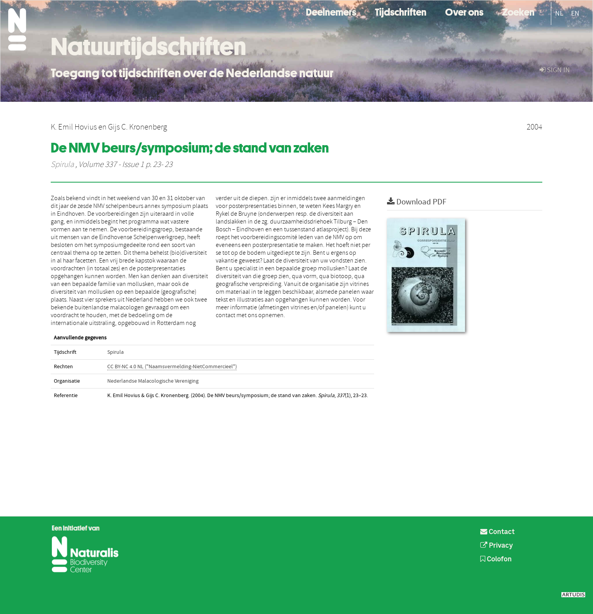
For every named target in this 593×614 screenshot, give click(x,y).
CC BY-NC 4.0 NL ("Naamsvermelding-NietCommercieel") (172, 367)
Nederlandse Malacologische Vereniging (153, 381)
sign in (555, 70)
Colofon (496, 559)
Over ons (464, 11)
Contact (497, 532)
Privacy (496, 545)
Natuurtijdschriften (148, 46)
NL (559, 13)
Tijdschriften (400, 11)
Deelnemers (331, 11)
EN (575, 13)
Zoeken (518, 11)
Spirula (62, 164)
